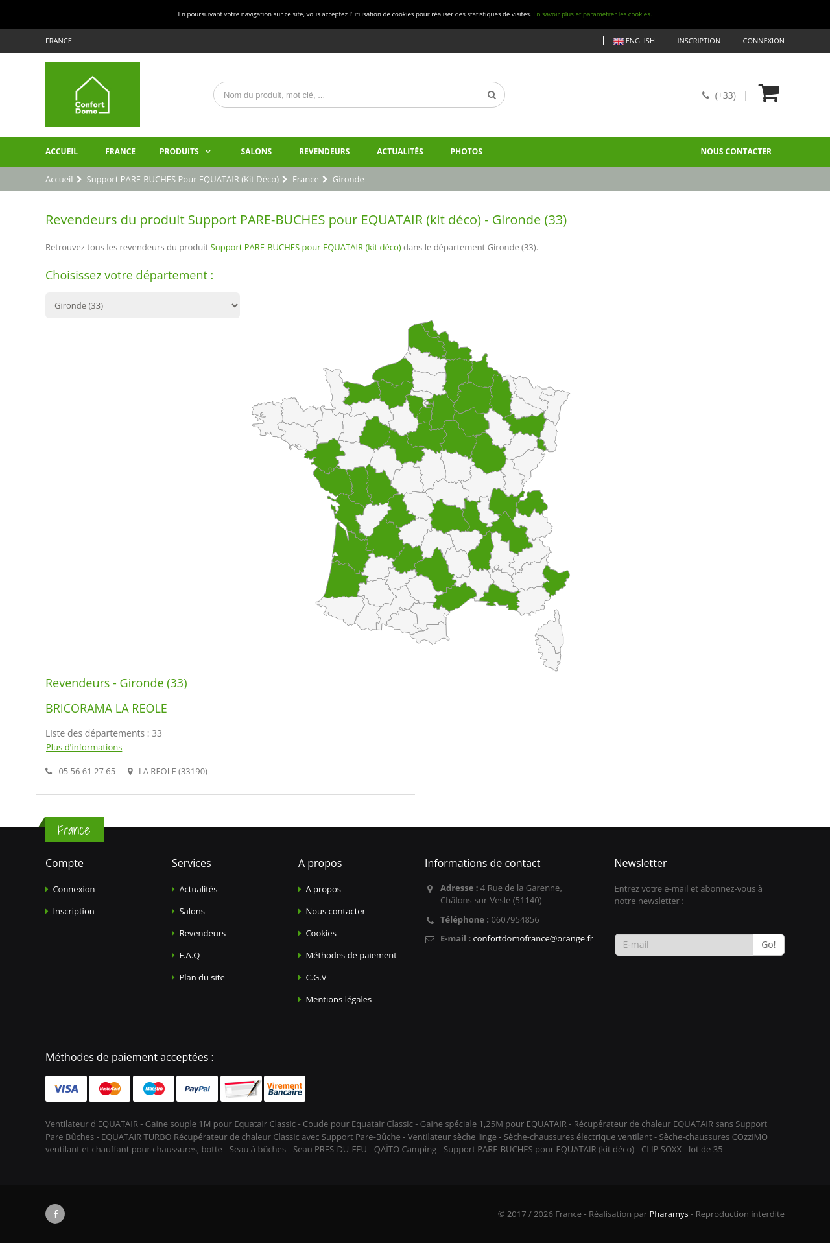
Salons (256, 151)
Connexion (764, 40)
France (120, 151)
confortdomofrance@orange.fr (533, 938)
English (634, 41)
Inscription (698, 40)
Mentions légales (338, 999)
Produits (179, 151)
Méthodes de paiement (351, 955)
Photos (466, 151)
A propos (323, 889)
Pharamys (668, 1214)
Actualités (400, 151)
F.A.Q (189, 955)
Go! (768, 944)
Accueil (61, 151)
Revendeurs (324, 151)
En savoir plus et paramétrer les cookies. (592, 14)
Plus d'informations (84, 747)
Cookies (320, 933)
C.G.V (315, 977)
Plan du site (201, 977)
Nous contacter (736, 151)
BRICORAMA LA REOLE (106, 708)
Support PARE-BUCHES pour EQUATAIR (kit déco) (306, 247)
